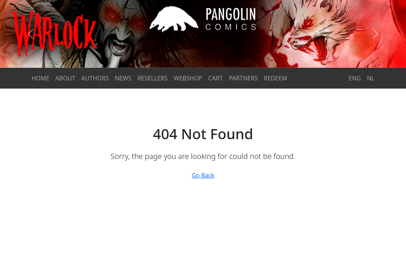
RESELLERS (153, 78)
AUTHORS (95, 78)
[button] (30, 34)
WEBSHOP (188, 78)
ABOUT (65, 78)
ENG (355, 78)
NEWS (123, 78)
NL (371, 78)
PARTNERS (243, 78)
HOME (41, 78)
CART (215, 78)
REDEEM (275, 78)
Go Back (203, 175)
